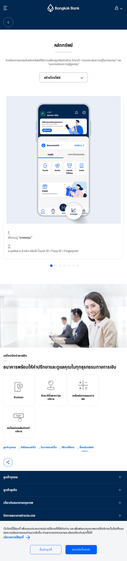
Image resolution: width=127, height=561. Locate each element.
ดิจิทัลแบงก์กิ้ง (28, 447)
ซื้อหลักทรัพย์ (87, 447)
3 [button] (60, 266)
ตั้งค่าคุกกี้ (46, 550)
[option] (63, 177)
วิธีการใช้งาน (68, 447)
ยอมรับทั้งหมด (81, 549)
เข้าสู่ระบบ (118, 7)
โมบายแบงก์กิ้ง (48, 447)
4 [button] (64, 266)
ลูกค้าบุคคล (9, 447)
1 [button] (51, 266)
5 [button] (69, 266)
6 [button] (73, 266)
